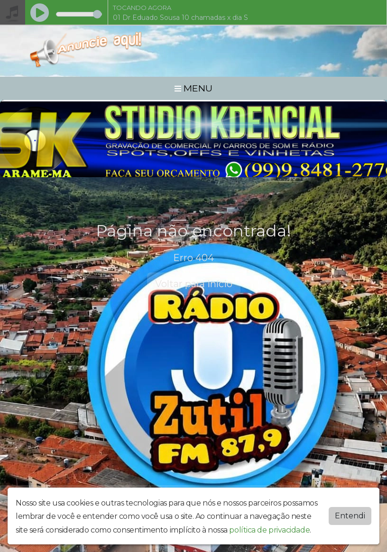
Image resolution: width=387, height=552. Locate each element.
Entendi (350, 515)
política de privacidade (269, 529)
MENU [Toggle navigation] (193, 88)
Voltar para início (193, 284)
